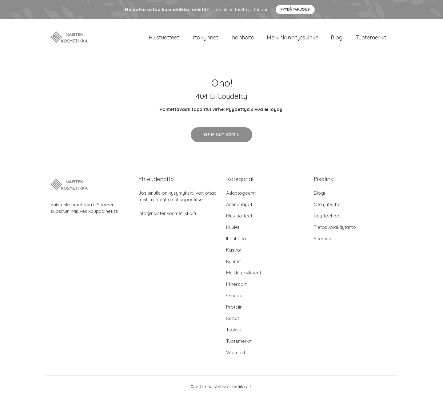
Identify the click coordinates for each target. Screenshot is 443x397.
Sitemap (322, 238)
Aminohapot (239, 204)
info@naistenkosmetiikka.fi (167, 213)
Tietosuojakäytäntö (335, 227)
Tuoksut (234, 330)
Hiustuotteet (164, 37)
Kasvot (233, 250)
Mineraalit (236, 284)
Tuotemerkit (371, 37)
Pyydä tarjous (295, 9)
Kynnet (233, 261)
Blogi (337, 37)
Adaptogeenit (241, 193)
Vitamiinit (235, 352)
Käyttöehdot (327, 216)
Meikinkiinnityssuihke (292, 37)
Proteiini (234, 307)
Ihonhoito (242, 37)
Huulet (232, 227)
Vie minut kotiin (221, 134)
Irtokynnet (204, 37)
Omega (234, 295)
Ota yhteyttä (327, 204)
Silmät (232, 318)
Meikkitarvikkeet (243, 273)
